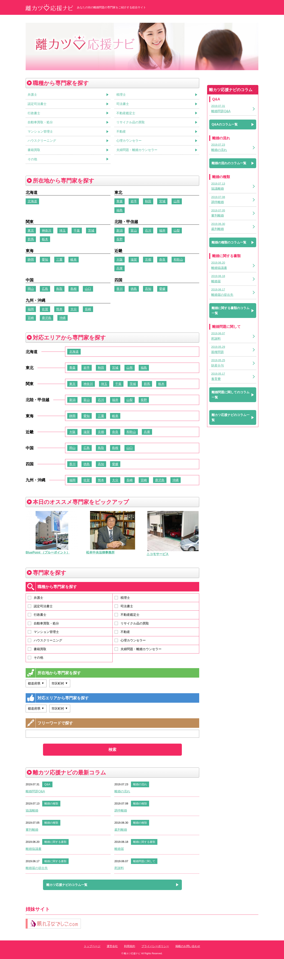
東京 (31, 230)
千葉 (77, 230)
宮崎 (31, 318)
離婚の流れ (140, 784)
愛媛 (162, 288)
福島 (119, 210)
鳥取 (59, 288)
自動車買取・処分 (43, 623)
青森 (119, 201)
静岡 (31, 259)
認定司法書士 (40, 606)
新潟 (119, 230)
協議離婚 (32, 810)
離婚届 (119, 849)
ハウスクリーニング (45, 640)
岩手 (134, 201)
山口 (88, 288)
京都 (148, 259)
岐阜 (73, 259)
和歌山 (178, 259)
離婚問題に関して (144, 861)
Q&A (47, 784)
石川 (148, 230)
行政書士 (37, 614)
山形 (177, 201)
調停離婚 (120, 810)
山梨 (177, 230)
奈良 (162, 259)
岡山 (31, 288)
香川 (119, 288)
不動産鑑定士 (127, 614)
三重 (59, 259)
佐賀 (45, 309)
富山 (134, 230)
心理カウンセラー (130, 640)
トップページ (92, 946)
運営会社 (112, 946)
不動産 (122, 632)
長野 (119, 239)
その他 (35, 657)
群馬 (31, 239)
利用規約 (129, 946)
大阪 (119, 259)
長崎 (88, 309)
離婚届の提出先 (37, 868)
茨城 (91, 230)
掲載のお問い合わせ (187, 946)
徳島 (134, 288)
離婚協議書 (33, 849)
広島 (45, 288)
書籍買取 (37, 649)
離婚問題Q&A (35, 791)
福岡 (31, 309)
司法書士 (124, 606)
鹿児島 (46, 318)
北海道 (32, 201)
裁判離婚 (120, 829)
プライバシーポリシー (155, 946)
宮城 (162, 201)
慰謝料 (119, 868)
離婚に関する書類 (55, 841)
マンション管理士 (43, 632)
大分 (73, 309)
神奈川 (46, 230)
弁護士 (35, 597)
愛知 (45, 259)
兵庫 (119, 268)
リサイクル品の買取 (132, 623)
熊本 (59, 309)
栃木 (45, 239)
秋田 (148, 201)
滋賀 (134, 259)
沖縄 (62, 318)
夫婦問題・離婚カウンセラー (138, 649)
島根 (73, 288)
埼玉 (62, 230)
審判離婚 (32, 829)
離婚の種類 (51, 803)
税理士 (122, 597)
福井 (162, 230)
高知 (148, 288)
